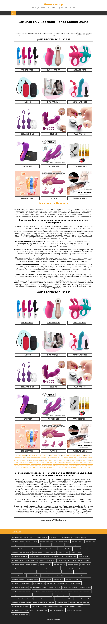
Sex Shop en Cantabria (31, 459)
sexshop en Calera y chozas (73, 545)
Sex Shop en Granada (35, 460)
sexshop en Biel (46, 545)
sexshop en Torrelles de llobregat (20, 606)
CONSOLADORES (79, 102)
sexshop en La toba (17, 572)
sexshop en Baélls (90, 541)
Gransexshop (53, 4)
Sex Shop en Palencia (81, 464)
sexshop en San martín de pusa (63, 591)
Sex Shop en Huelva (74, 460)
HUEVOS (27, 102)
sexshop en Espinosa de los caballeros (39, 556)
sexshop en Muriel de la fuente (74, 579)
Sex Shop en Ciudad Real (67, 459)
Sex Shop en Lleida (71, 462)
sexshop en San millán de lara (82, 591)
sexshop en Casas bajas (50, 548)
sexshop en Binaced (58, 545)
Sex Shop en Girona (24, 460)
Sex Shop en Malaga (24, 464)
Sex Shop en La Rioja (27, 462)
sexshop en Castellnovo (65, 548)
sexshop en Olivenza (63, 583)
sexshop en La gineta (81, 568)
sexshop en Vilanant (42, 610)
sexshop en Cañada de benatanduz (21, 552)
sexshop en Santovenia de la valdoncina (44, 602)
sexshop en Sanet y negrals (61, 595)
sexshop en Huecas (17, 568)
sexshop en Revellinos (54, 587)
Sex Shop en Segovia (53, 465)
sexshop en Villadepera (53, 520)
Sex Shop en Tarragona (86, 465)
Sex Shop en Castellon (43, 459)
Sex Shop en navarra (58, 464)
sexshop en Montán (46, 579)
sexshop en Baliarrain (77, 541)
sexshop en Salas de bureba (69, 587)
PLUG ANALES (80, 134)
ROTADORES (53, 166)
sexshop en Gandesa (31, 564)
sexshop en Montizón (32, 579)
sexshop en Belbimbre (18, 545)
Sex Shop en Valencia (42, 467)
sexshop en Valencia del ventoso (73, 606)
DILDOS (53, 134)
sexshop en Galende (83, 560)
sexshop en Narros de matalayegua (21, 583)
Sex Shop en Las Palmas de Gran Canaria (45, 462)
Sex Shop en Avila (24, 457)
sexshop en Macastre (80, 572)
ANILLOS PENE (79, 70)
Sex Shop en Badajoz (34, 457)
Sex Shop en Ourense (70, 464)
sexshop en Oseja (75, 583)
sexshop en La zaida (30, 572)
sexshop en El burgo (62, 552)
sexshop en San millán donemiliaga (21, 595)
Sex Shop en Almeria (78, 455)
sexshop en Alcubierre (80, 537)
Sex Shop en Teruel (21, 467)
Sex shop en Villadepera (53, 203)
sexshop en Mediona (33, 575)
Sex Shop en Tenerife (41, 465)
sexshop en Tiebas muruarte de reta (79, 602)
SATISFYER (27, 166)
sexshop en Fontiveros (32, 560)
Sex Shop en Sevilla (64, 465)
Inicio (13, 13)
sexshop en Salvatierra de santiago (21, 591)
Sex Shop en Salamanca (29, 465)
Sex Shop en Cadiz (19, 459)
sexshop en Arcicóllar (31, 541)
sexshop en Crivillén (50, 552)
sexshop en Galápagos (18, 564)
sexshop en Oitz (51, 583)
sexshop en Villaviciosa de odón (20, 614)
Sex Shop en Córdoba (79, 459)
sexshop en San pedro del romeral (42, 595)
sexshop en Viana (29, 610)
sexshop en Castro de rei (80, 548)
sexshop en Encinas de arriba (19, 556)
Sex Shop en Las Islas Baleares (49, 457)
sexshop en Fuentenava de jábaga (66, 560)
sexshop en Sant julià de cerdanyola (80, 595)
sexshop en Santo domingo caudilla (21, 602)
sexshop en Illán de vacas (31, 568)
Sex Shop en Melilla (36, 464)
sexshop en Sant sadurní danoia (64, 598)
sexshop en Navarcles (39, 583)
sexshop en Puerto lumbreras (19, 587)
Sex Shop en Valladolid (55, 467)
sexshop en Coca (37, 552)
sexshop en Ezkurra (71, 556)
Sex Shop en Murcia (47, 464)
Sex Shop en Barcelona (63, 457)
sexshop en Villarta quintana (74, 610)
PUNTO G (53, 198)
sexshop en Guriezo (73, 564)
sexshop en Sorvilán (62, 602)
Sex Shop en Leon (60, 462)
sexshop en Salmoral (85, 587)
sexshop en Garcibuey (45, 564)
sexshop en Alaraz (42, 537)
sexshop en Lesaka (55, 572)
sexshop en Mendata (47, 575)
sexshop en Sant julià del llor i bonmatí (22, 598)
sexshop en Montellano (18, 579)
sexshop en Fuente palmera (47, 560)
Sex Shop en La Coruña (33, 455)
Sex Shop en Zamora (78, 467)
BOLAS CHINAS (27, 134)
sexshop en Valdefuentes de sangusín (53, 606)
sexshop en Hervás (85, 564)
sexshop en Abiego (17, 537)
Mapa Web (16, 532)
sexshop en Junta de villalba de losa (49, 568)
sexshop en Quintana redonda (38, 587)
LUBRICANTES (27, 198)
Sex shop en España (21, 455)
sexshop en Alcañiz (54, 537)
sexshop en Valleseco (17, 610)
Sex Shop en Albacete (55, 455)
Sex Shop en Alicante (67, 455)
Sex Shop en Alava (44, 455)
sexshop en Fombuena (18, 560)
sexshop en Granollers (59, 564)
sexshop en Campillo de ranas (20, 548)
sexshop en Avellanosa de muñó (48, 541)
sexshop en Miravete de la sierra (63, 575)
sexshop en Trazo (36, 606)
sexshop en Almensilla (18, 541)
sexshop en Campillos (36, 548)
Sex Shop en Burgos (75, 457)
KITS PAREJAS (53, 102)
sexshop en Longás (67, 572)
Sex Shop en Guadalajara (48, 460)
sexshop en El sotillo (76, 552)
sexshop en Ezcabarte (57, 556)
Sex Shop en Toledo (32, 467)
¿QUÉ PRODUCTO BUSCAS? (53, 39)
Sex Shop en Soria (74, 465)
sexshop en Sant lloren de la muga (44, 598)
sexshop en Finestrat (84, 556)
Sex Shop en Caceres (86, 457)
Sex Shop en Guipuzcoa (62, 460)
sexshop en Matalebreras (19, 575)
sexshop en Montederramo (82, 575)
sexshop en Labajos (43, 572)
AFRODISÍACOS (80, 166)
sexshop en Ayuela (64, 541)
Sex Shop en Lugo (81, 462)
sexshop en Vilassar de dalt (57, 610)
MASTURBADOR (80, 198)
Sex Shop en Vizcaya (66, 467)
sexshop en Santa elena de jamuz (84, 598)
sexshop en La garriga (67, 568)
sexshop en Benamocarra (33, 545)
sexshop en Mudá (58, 579)
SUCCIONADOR (53, 70)
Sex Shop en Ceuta (55, 459)
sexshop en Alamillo (29, 537)
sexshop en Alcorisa (67, 537)
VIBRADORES (27, 70)
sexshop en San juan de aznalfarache (43, 591)
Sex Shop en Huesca (85, 460)
